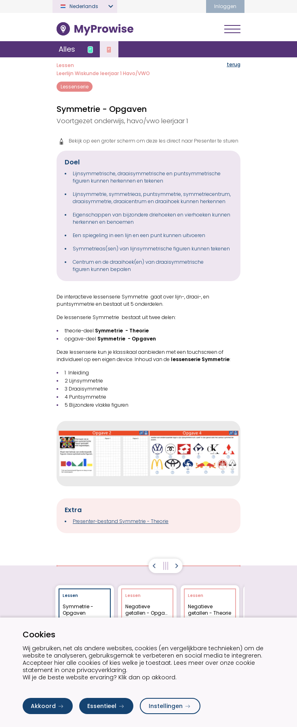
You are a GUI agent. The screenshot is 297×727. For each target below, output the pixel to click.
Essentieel (106, 706)
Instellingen (170, 706)
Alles (67, 49)
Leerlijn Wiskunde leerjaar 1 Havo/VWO (103, 73)
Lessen (65, 65)
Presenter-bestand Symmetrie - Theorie (121, 521)
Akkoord (48, 706)
